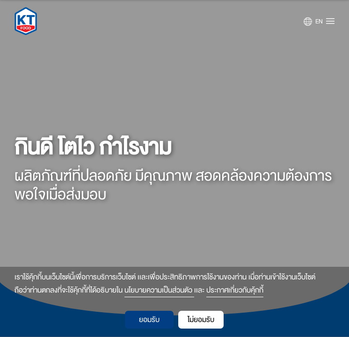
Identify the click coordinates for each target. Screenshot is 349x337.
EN (319, 21)
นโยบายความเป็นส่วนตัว (159, 290)
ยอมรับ (149, 319)
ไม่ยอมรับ (201, 319)
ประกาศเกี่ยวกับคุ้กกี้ (234, 290)
